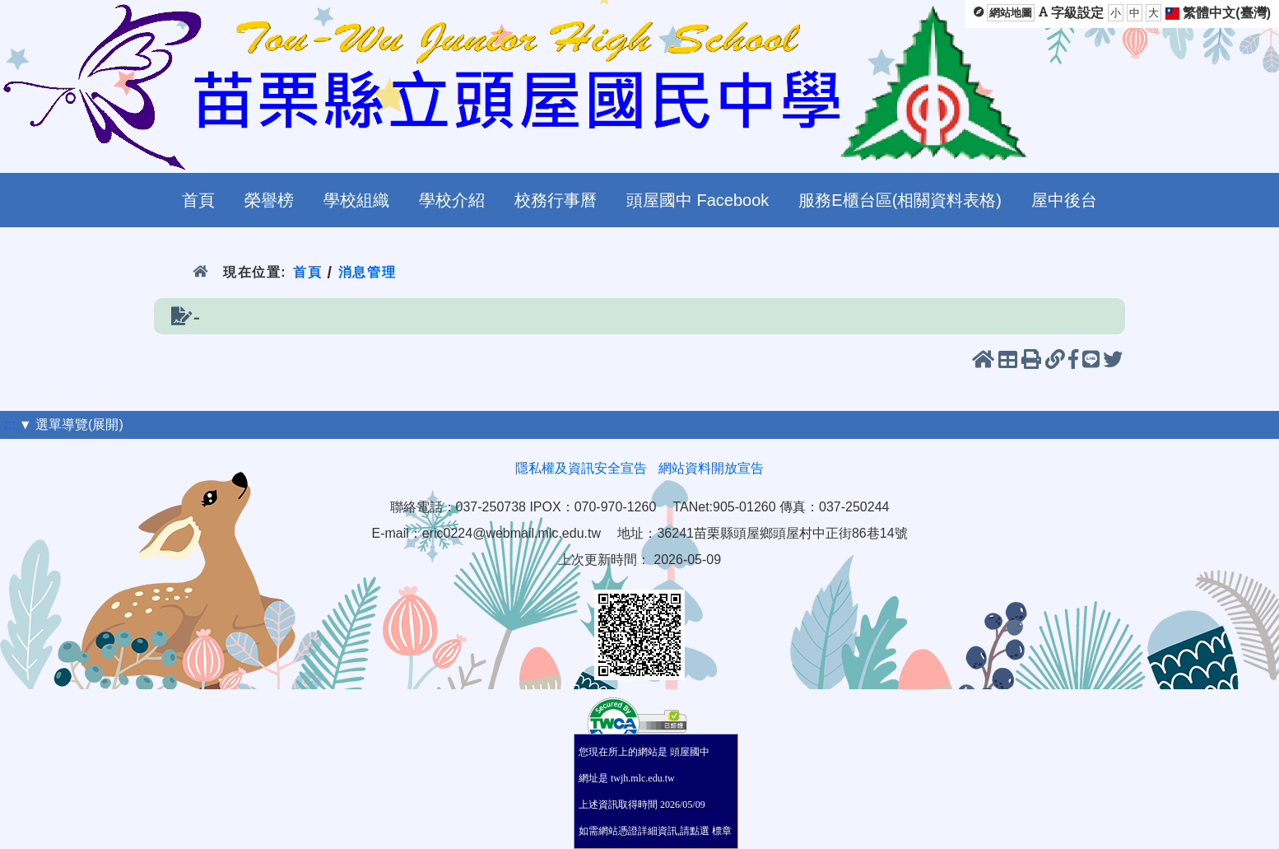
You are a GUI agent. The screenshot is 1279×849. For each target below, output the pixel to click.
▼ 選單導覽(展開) (71, 424)
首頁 (307, 272)
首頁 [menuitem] (198, 200)
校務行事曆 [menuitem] (555, 200)
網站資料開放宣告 (711, 468)
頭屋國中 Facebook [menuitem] (697, 200)
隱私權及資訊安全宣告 (581, 468)
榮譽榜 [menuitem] (269, 200)
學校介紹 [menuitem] (452, 200)
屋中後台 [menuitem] (1064, 200)
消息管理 (367, 272)
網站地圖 (1010, 13)
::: (9, 424)
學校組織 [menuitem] (356, 200)
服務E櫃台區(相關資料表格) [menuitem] (900, 200)
